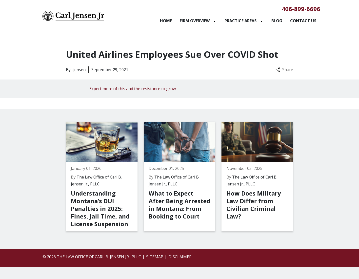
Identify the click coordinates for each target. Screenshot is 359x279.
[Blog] (276, 21)
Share (284, 69)
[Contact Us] (303, 21)
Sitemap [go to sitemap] (154, 256)
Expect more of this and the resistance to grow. (133, 88)
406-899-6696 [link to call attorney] (301, 9)
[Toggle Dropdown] (215, 21)
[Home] (166, 21)
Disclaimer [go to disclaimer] (180, 256)
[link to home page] (73, 15)
